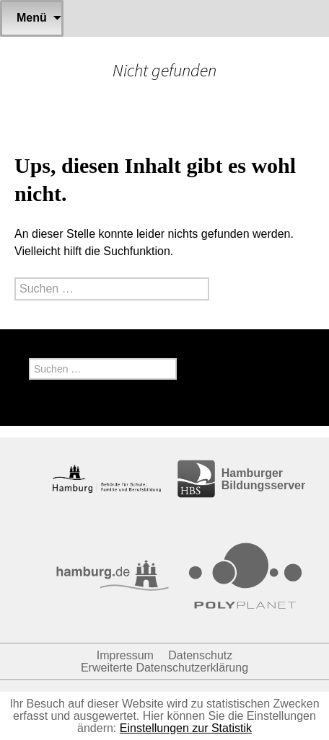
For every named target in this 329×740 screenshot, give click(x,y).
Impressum (125, 655)
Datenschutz (200, 655)
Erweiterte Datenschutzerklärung (164, 667)
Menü (32, 18)
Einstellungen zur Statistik (186, 728)
